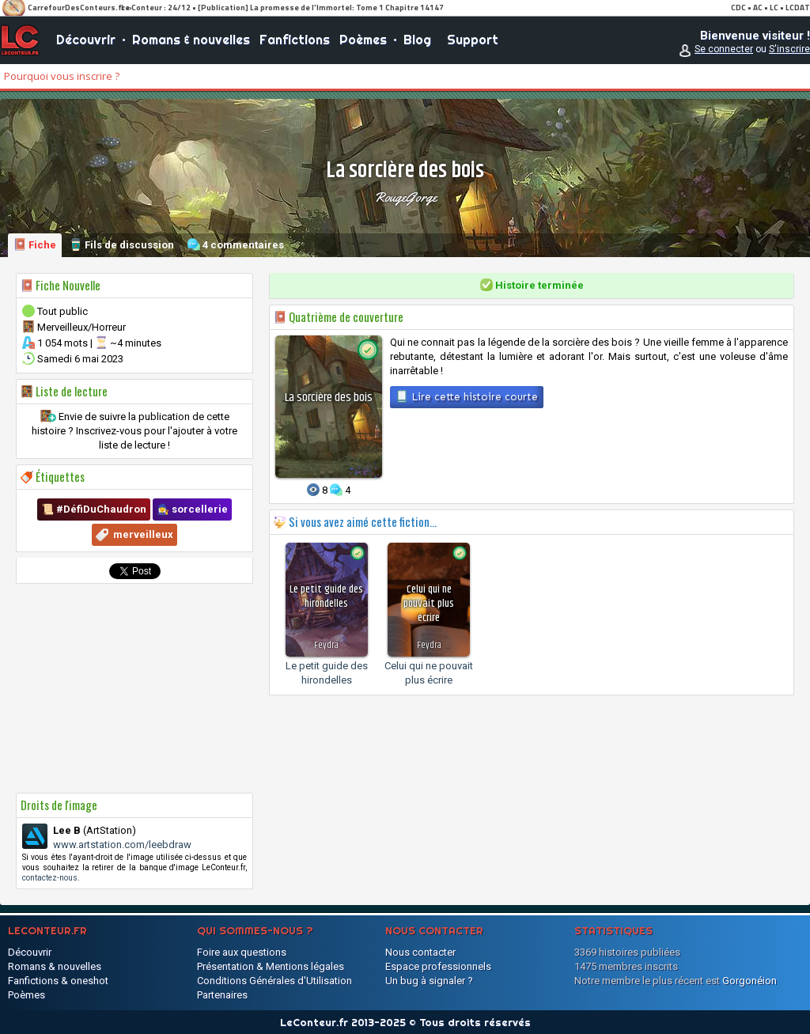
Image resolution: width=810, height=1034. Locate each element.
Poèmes (363, 39)
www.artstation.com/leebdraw (122, 844)
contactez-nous (50, 877)
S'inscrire (789, 49)
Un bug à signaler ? (429, 981)
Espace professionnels (438, 966)
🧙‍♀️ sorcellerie (192, 509)
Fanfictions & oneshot (58, 981)
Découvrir (85, 39)
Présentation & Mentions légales (270, 966)
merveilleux (143, 534)
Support (472, 39)
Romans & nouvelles (191, 39)
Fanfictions (294, 39)
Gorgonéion (749, 981)
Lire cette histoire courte (467, 396)
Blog (417, 39)
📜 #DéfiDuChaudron (93, 509)
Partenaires (222, 995)
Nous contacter (420, 952)
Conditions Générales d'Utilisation (274, 981)
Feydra (326, 645)
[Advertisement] (134, 688)
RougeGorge (405, 197)
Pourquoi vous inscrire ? (61, 76)
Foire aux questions (241, 952)
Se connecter (724, 49)
